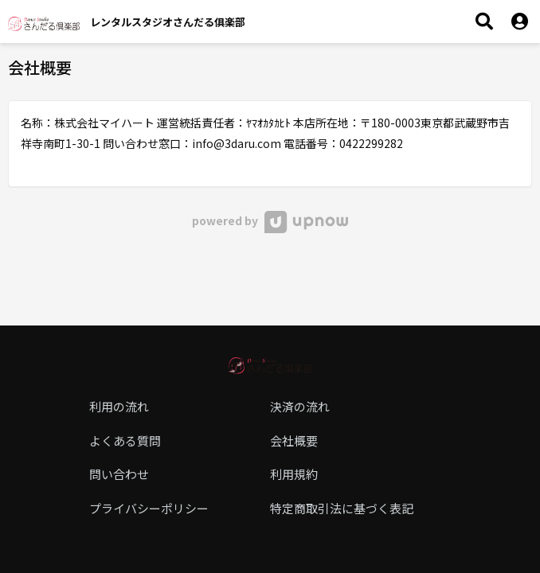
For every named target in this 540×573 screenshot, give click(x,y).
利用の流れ (119, 406)
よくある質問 (125, 440)
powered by (269, 220)
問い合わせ (119, 474)
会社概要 (294, 440)
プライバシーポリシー (149, 508)
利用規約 (294, 474)
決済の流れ (300, 406)
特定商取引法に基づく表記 (341, 508)
